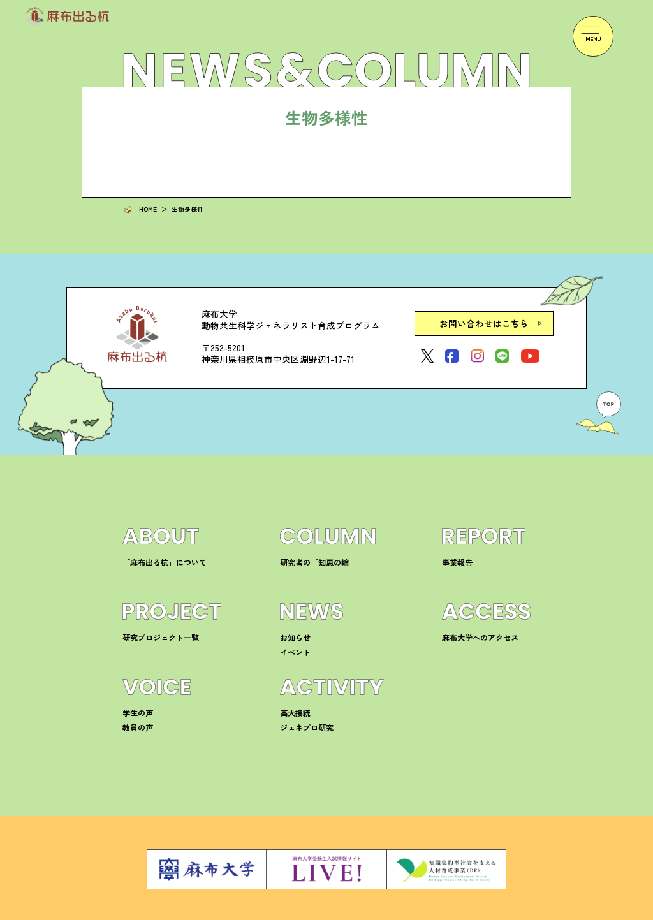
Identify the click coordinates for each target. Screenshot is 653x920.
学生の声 (135, 703)
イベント (292, 643)
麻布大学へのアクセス (474, 628)
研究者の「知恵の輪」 (312, 552)
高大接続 (292, 703)
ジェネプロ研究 (302, 718)
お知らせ (292, 628)
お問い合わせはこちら (464, 318)
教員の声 (135, 718)
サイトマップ (511, 911)
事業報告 (454, 552)
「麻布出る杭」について (157, 552)
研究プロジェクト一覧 (154, 628)
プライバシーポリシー (446, 911)
